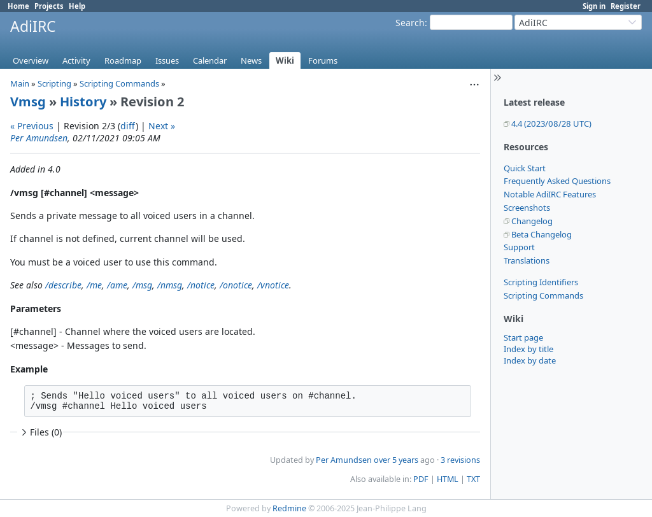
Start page (523, 337)
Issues (167, 60)
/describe (63, 285)
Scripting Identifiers (541, 282)
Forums (322, 60)
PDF (421, 479)
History (83, 101)
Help (77, 6)
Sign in (594, 6)
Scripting (54, 83)
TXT (473, 479)
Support (519, 247)
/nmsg (169, 285)
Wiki (285, 60)
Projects (49, 6)
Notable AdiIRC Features (550, 194)
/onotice (236, 285)
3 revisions (460, 460)
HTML (447, 479)
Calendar (210, 60)
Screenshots (527, 207)
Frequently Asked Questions (557, 181)
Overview (30, 60)
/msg (142, 285)
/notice (201, 285)
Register (626, 6)
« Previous (31, 126)
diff (128, 126)
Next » (161, 126)
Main (19, 83)
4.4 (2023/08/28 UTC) (551, 123)
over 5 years (396, 460)
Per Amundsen (38, 138)
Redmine (289, 508)
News (251, 60)
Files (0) (40, 432)
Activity (76, 60)
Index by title (528, 349)
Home (18, 6)
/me (94, 285)
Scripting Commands (543, 295)
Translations (526, 260)
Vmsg (28, 101)
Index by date (530, 360)
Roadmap (122, 60)
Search (410, 23)
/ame (117, 285)
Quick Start (525, 168)
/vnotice (273, 285)
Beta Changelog (541, 234)
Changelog (532, 221)
